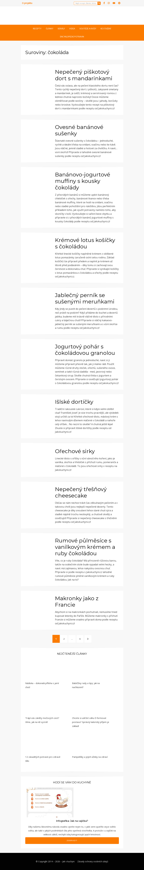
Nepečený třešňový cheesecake (81, 492)
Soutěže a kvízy (88, 28)
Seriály (61, 28)
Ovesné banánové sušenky (79, 130)
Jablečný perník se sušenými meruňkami (84, 298)
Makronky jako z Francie (76, 601)
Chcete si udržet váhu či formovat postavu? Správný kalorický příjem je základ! (90, 722)
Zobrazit (72, 840)
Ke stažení (106, 28)
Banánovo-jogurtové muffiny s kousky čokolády (82, 181)
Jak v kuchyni (68, 861)
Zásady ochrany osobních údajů (92, 861)
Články (49, 28)
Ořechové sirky (75, 451)
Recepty (37, 28)
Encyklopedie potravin (72, 36)
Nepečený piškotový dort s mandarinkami (83, 74)
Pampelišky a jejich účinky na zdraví (90, 756)
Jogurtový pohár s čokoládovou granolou (85, 349)
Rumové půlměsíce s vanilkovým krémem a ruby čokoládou (85, 547)
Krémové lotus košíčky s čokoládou (85, 243)
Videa (72, 28)
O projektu (27, 3)
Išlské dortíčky (74, 401)
